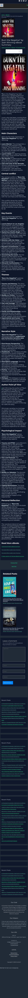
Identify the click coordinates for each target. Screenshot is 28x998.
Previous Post (14, 562)
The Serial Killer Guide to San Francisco (11, 549)
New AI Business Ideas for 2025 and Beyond (12, 771)
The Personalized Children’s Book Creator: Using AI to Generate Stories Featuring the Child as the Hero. (14, 718)
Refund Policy (14, 953)
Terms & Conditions (14, 954)
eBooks (13, 47)
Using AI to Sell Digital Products (9, 840)
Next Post (14, 566)
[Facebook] (19, 1)
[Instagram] (23, 1)
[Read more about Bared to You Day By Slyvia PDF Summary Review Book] (9, 616)
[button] (27, 5)
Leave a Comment (6, 47)
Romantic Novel (10, 603)
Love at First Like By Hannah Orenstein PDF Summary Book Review (13, 600)
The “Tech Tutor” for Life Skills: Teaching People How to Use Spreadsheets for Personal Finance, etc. (13, 836)
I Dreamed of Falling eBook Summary (11, 546)
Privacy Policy (14, 956)
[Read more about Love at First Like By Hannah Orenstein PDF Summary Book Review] (9, 586)
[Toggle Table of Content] (19, 51)
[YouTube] (21, 1)
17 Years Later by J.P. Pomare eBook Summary (13, 556)
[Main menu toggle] (1, 5)
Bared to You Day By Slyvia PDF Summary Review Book (13, 628)
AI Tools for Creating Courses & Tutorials (11, 769)
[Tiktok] (26, 1)
